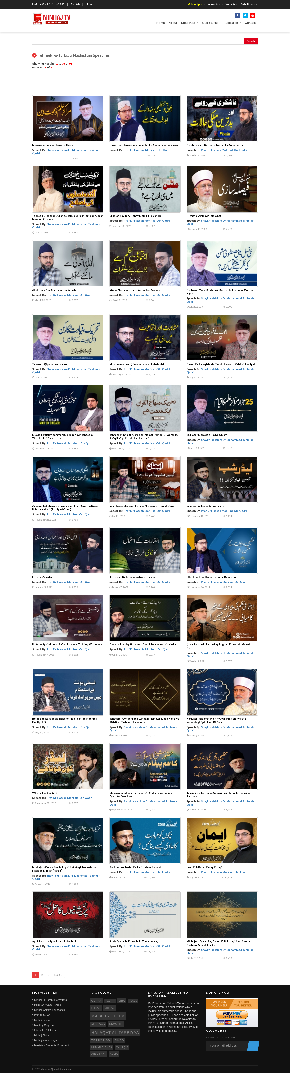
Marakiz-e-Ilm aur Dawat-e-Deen (52, 145)
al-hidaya (98, 1024)
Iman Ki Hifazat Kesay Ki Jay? (204, 867)
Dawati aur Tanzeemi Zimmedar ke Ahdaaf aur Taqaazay (143, 145)
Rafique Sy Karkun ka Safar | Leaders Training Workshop (67, 644)
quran (96, 1000)
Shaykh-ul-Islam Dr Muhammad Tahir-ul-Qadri (66, 151)
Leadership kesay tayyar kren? (205, 505)
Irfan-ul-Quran (42, 1014)
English (75, 4)
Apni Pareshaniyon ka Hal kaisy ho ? (54, 941)
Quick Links (210, 22)
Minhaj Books (42, 1020)
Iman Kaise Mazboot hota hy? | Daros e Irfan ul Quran (142, 505)
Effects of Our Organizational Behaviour (212, 577)
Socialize (231, 22)
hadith (110, 1001)
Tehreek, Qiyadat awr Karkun (50, 364)
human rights (101, 1047)
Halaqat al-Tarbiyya (115, 1032)
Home (160, 22)
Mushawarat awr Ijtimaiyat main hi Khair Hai (136, 364)
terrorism (101, 1040)
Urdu (89, 4)
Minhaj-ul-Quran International (50, 999)
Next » (58, 974)
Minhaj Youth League (46, 1040)
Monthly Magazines (45, 1025)
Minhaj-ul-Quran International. (56, 1069)
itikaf (96, 1007)
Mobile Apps (195, 4)
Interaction (214, 4)
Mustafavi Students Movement (51, 1045)
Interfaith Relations (45, 1030)
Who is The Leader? (44, 792)
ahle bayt (98, 1053)
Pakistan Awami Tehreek (48, 1004)
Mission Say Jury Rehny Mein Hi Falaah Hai (135, 215)
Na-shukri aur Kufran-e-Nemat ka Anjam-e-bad (215, 145)
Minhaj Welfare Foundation (49, 1009)
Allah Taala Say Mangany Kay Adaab (54, 290)
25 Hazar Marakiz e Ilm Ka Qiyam (207, 434)
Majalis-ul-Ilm (108, 1016)
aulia (114, 1053)
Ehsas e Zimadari (42, 577)
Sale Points (248, 4)
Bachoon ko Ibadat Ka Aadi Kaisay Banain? (135, 867)
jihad (119, 1040)
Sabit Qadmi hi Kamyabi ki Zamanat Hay (133, 941)
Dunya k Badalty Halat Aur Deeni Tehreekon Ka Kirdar (142, 644)
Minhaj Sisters (42, 1035)
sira (121, 1000)
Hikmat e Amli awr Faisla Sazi (204, 215)
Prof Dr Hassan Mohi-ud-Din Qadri (224, 150)
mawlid (116, 1024)
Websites (231, 4)
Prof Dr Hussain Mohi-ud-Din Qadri (147, 150)
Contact (250, 22)
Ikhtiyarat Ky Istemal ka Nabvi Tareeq (132, 577)
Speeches (188, 22)
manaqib (122, 1047)
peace (133, 1001)
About (173, 22)
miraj (109, 1007)
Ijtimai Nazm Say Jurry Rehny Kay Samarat (135, 290)
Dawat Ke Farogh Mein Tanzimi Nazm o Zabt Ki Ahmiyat (221, 364)
